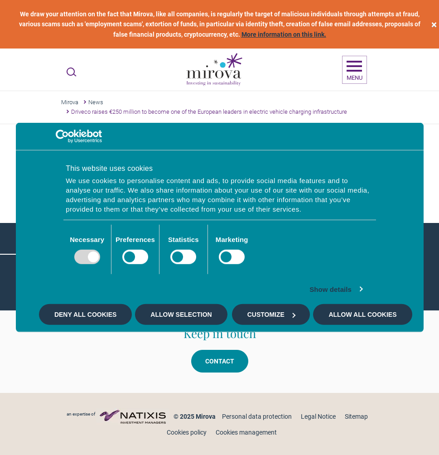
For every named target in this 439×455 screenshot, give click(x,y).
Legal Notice (318, 416)
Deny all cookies (85, 314)
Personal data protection (257, 416)
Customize (271, 314)
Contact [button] (219, 361)
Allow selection (181, 314)
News (95, 102)
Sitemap (356, 416)
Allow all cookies (362, 314)
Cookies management (246, 432)
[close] (434, 24)
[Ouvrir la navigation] (354, 70)
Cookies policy (187, 432)
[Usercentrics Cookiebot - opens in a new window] (62, 136)
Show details (330, 289)
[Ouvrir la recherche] (71, 72)
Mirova (69, 102)
